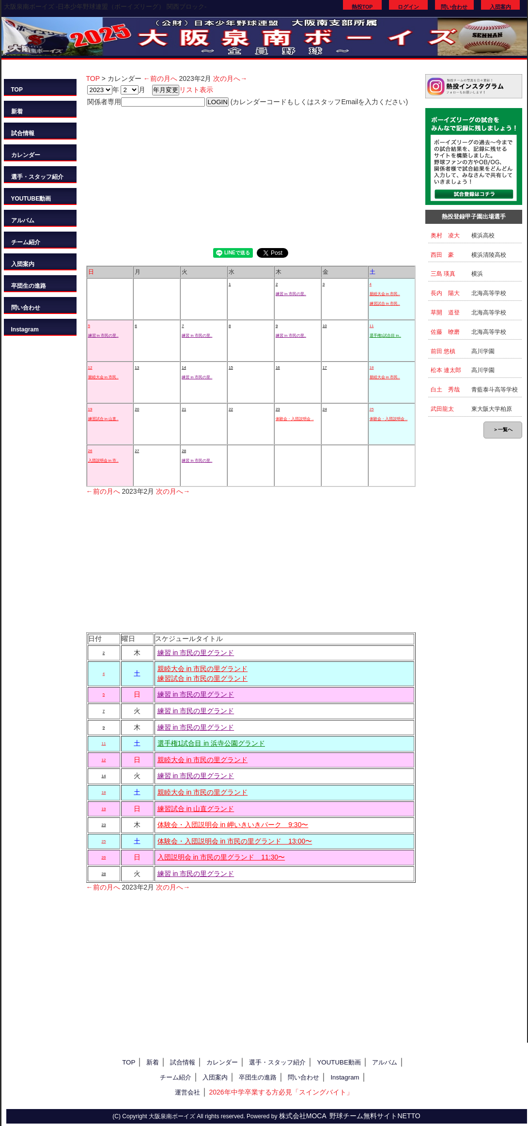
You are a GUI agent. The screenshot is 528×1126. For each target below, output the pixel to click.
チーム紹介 (25, 242)
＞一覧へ (502, 429)
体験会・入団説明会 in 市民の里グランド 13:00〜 (234, 841)
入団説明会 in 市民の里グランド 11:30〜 (221, 857)
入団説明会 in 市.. (103, 460)
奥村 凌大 (445, 235)
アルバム (22, 220)
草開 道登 (445, 312)
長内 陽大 (445, 293)
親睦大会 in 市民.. (385, 294)
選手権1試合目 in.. (385, 335)
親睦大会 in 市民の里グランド (202, 668)
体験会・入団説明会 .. (295, 419)
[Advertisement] (251, 175)
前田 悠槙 (443, 351)
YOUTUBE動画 (31, 198)
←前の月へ (160, 78)
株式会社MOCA (302, 1116)
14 (184, 367)
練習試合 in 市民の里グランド (202, 678)
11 (372, 326)
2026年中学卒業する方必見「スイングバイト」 (281, 1092)
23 (278, 409)
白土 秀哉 (445, 389)
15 (231, 367)
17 (325, 367)
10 (325, 326)
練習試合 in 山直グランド (195, 809)
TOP (17, 89)
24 (325, 409)
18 (372, 367)
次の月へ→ (230, 78)
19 (90, 409)
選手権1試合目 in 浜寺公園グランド (211, 743)
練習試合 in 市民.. (385, 303)
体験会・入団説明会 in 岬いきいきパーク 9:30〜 (233, 825)
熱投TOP (362, 7)
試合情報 (22, 133)
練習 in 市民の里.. (291, 294)
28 (184, 451)
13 (137, 367)
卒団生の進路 (28, 285)
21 (184, 409)
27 (137, 451)
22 (231, 409)
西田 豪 (442, 254)
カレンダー (25, 155)
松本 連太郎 (446, 370)
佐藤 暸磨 (445, 331)
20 (137, 409)
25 (372, 409)
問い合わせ (454, 7)
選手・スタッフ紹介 (37, 176)
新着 (17, 111)
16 (278, 367)
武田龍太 (442, 409)
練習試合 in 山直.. (103, 419)
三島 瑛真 (443, 273)
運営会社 (187, 1092)
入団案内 (500, 7)
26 (90, 451)
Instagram (25, 329)
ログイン (408, 7)
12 (90, 367)
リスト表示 (196, 90)
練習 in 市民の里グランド (195, 653)
